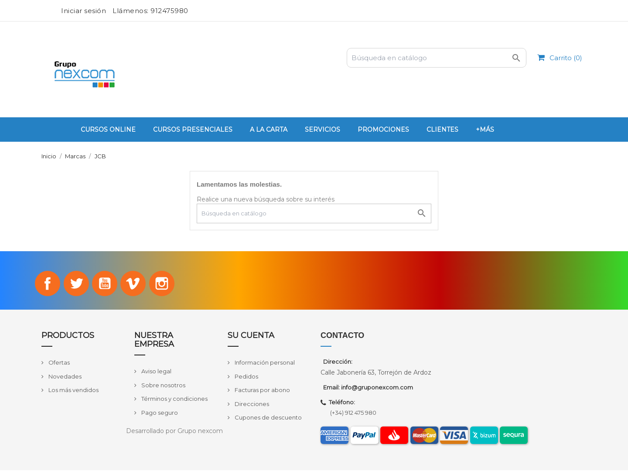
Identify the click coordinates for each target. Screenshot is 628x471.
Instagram (164, 284)
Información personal (264, 363)
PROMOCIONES (383, 129)
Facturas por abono (261, 391)
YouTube (105, 284)
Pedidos (245, 377)
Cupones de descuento (267, 418)
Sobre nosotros (162, 385)
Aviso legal (155, 372)
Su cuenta (251, 336)
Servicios (322, 129)
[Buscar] (436, 58)
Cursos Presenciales (192, 129)
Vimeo (134, 284)
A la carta (268, 129)
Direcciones (251, 404)
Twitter (75, 284)
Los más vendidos (73, 391)
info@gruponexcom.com (377, 388)
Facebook (46, 284)
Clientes (442, 129)
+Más (485, 129)
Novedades (64, 377)
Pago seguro (159, 413)
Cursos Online (108, 129)
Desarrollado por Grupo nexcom (174, 432)
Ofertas (58, 363)
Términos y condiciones (174, 399)
